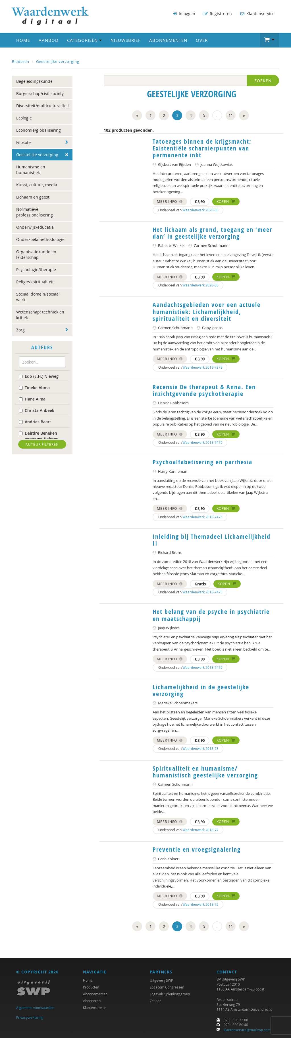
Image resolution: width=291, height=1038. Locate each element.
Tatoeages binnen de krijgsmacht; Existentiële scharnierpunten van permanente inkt (202, 148)
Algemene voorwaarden (35, 1007)
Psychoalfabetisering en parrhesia (202, 462)
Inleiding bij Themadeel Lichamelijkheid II (212, 540)
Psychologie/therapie (36, 269)
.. (217, 115)
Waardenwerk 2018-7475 (202, 442)
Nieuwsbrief (126, 40)
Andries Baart (35, 421)
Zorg (20, 330)
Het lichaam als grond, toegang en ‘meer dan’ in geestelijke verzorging (212, 233)
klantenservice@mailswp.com (247, 1029)
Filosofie (24, 142)
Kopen (226, 201)
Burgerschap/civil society (40, 93)
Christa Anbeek (36, 410)
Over (202, 40)
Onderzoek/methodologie (40, 239)
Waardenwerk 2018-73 (200, 748)
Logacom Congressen (167, 987)
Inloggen (184, 13)
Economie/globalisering (38, 130)
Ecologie (24, 118)
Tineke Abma (34, 387)
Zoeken (263, 80)
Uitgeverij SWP (161, 980)
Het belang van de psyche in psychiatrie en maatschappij (211, 615)
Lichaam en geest (32, 197)
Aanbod (49, 40)
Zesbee (155, 1000)
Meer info (170, 201)
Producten (91, 987)
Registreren (218, 13)
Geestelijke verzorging (57, 61)
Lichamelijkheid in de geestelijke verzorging (201, 690)
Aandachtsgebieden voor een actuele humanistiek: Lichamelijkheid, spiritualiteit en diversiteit (207, 311)
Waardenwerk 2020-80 (200, 210)
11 (230, 115)
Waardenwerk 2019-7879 (202, 367)
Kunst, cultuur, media (36, 184)
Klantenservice (257, 13)
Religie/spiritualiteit (35, 281)
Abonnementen (168, 40)
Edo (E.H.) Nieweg (39, 376)
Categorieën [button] (84, 40)
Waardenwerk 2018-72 (200, 829)
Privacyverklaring (29, 1017)
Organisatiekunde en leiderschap (36, 254)
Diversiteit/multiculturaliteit (42, 105)
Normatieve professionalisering (34, 212)
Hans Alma (32, 398)
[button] (269, 40)
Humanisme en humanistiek (30, 169)
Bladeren (20, 61)
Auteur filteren (42, 444)
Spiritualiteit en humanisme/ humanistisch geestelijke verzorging (205, 771)
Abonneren (92, 1000)
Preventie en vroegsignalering (197, 849)
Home (23, 40)
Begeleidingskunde (34, 81)
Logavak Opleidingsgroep (170, 994)
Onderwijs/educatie (35, 227)
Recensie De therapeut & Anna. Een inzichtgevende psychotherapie (204, 390)
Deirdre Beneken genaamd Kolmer (38, 435)
